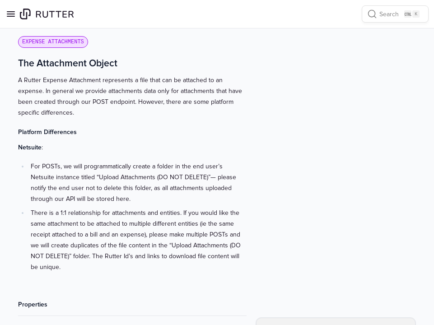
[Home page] (47, 14)
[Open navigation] (10, 14)
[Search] (395, 14)
